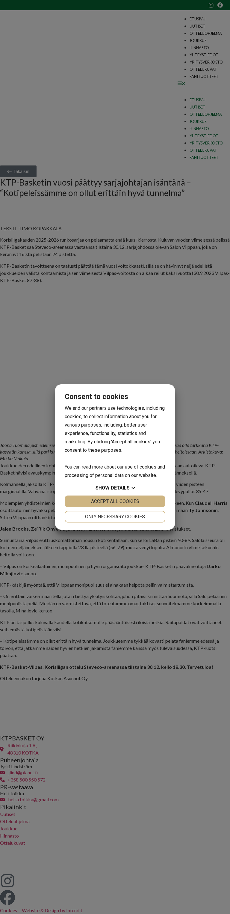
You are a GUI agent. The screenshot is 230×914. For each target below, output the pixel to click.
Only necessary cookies (115, 517)
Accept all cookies (115, 501)
